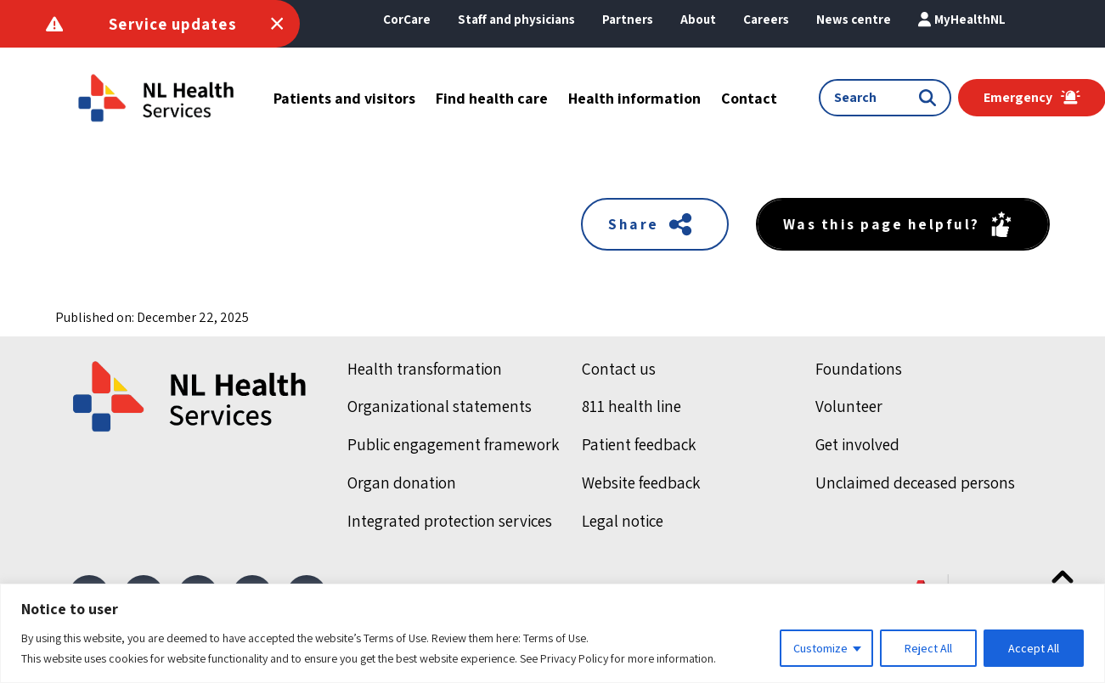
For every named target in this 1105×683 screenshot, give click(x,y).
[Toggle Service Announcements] (277, 24)
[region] (552, 633)
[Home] (191, 397)
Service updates (173, 24)
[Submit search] (931, 97)
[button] (698, 19)
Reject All (928, 648)
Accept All (1033, 648)
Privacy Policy (574, 658)
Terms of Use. (556, 638)
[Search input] (876, 97)
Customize (820, 648)
